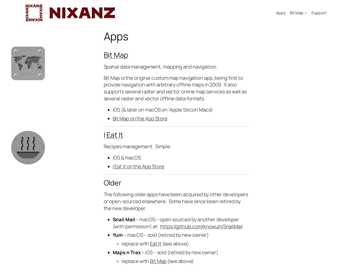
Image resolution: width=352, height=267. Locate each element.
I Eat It (113, 135)
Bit (109, 55)
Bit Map (297, 12)
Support (318, 12)
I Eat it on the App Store (139, 166)
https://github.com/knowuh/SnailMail (201, 226)
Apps (281, 12)
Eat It (155, 243)
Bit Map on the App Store (140, 118)
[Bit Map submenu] (306, 13)
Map (121, 55)
